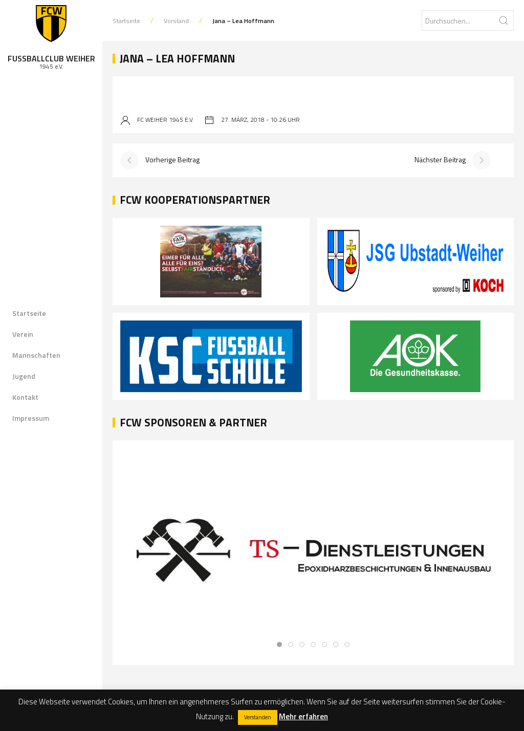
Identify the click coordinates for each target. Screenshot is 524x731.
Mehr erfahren (303, 716)
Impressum (30, 418)
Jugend (23, 376)
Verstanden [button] (257, 717)
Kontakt (25, 397)
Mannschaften (36, 355)
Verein (22, 334)
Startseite (29, 313)
